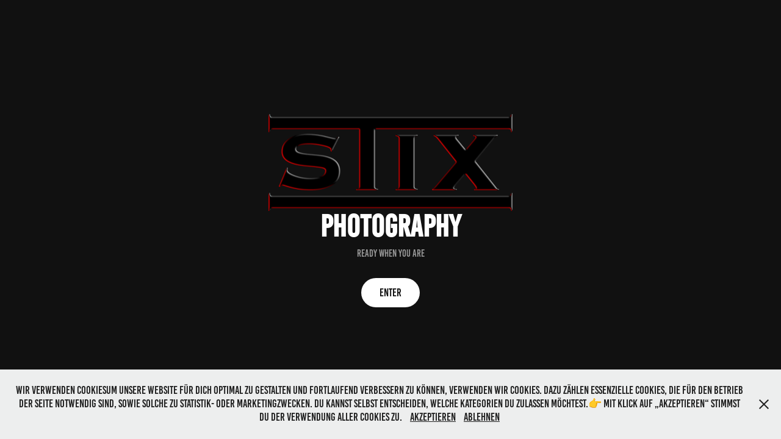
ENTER (390, 293)
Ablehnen (482, 417)
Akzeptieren (433, 417)
